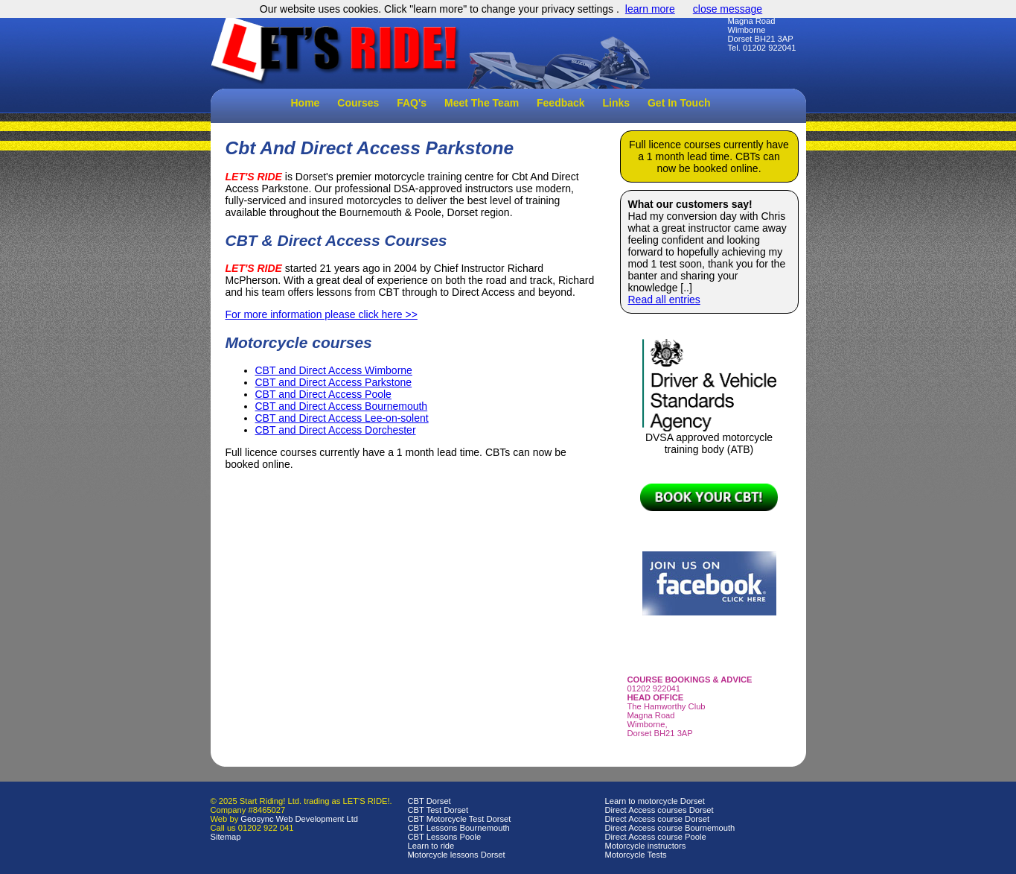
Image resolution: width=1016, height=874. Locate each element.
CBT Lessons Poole (445, 836)
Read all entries (664, 299)
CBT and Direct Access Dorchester (335, 430)
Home (305, 103)
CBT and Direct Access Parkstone (333, 382)
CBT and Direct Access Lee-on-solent (342, 418)
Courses (358, 103)
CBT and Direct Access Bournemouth (341, 406)
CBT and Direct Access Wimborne (333, 370)
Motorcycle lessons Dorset (456, 854)
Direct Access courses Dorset (659, 809)
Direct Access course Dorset (657, 818)
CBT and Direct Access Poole (323, 394)
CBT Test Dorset (438, 809)
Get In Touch (679, 103)
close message (727, 9)
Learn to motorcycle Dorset (655, 801)
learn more (650, 9)
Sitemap (226, 836)
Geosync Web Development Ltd (299, 818)
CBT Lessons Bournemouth (459, 827)
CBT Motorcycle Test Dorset (459, 818)
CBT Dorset (429, 801)
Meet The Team (481, 103)
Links (616, 103)
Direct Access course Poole (655, 836)
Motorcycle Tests (636, 854)
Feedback (561, 103)
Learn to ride (431, 845)
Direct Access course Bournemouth (670, 827)
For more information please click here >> (322, 314)
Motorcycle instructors (645, 845)
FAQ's (411, 103)
